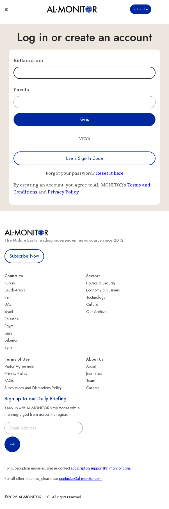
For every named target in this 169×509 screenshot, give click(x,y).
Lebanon (11, 340)
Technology (95, 297)
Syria (8, 347)
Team (90, 380)
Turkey (9, 283)
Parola (21, 90)
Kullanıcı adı (28, 60)
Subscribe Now (24, 256)
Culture (92, 304)
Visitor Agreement (19, 366)
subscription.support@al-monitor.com (100, 468)
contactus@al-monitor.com (80, 478)
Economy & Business (103, 290)
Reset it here (110, 173)
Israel (8, 311)
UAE (8, 304)
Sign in (159, 9)
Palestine (11, 319)
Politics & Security (100, 283)
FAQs (8, 380)
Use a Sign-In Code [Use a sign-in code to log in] (84, 158)
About (91, 366)
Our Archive (96, 311)
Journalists (94, 373)
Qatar (9, 333)
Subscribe (140, 9)
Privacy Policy (63, 192)
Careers (92, 388)
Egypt (8, 326)
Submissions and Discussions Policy (32, 388)
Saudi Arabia (15, 290)
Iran (7, 297)
